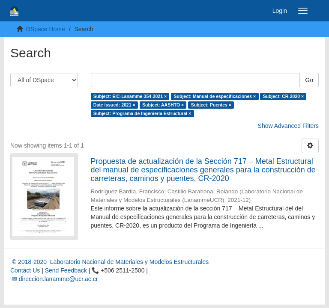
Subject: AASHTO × (163, 104)
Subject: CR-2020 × (283, 96)
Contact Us (25, 270)
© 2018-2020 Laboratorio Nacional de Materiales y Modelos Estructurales (109, 261)
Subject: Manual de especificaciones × (215, 96)
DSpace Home (45, 29)
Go (309, 80)
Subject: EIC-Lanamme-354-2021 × (130, 96)
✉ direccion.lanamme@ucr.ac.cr (54, 278)
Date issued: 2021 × (114, 104)
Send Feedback (66, 270)
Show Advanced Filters (288, 125)
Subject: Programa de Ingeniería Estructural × (142, 113)
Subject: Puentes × (211, 104)
